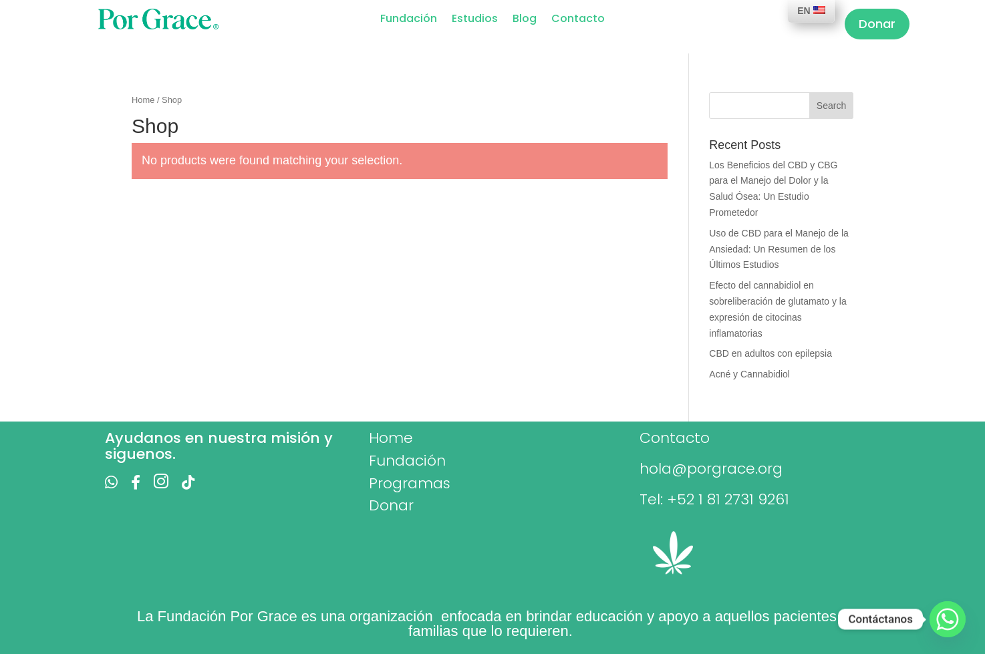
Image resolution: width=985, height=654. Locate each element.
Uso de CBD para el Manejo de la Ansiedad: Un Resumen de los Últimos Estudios (779, 249)
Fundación (408, 20)
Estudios (475, 20)
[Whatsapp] (948, 619)
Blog (525, 20)
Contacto (578, 20)
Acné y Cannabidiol (749, 374)
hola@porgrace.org (711, 468)
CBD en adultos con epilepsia (770, 353)
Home (143, 100)
